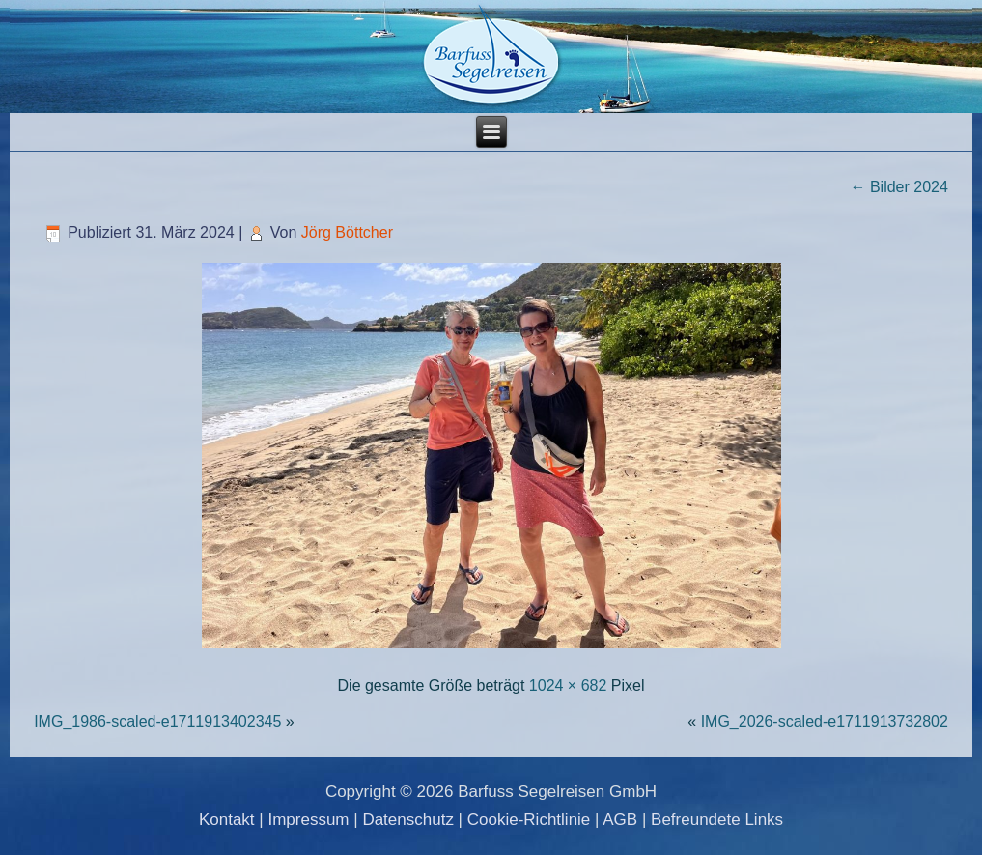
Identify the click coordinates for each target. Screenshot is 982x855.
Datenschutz (408, 820)
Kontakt (227, 820)
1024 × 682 (568, 685)
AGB (620, 820)
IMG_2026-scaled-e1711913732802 (824, 721)
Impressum (308, 820)
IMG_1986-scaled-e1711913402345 (157, 721)
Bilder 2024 (898, 187)
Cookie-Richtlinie (529, 820)
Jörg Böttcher (347, 232)
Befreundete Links (717, 820)
